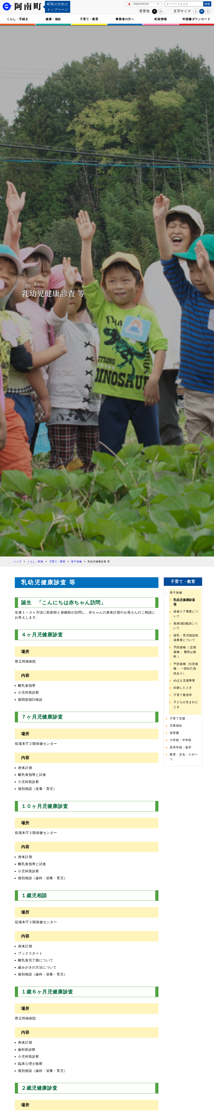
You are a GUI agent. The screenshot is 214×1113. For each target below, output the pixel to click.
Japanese (138, 4)
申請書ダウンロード (196, 19)
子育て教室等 (182, 695)
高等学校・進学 (180, 747)
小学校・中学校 (180, 740)
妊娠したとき (182, 687)
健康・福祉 (53, 19)
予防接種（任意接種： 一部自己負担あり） (185, 668)
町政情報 (160, 19)
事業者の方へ (125, 19)
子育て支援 (177, 718)
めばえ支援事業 (184, 680)
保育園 (174, 733)
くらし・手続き (17, 19)
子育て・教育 (89, 19)
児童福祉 (176, 725)
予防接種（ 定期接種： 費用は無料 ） (184, 652)
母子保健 (176, 592)
